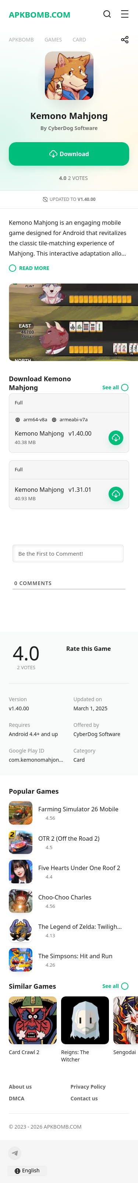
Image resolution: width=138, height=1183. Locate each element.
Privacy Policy (88, 1086)
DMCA (16, 1098)
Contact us (84, 1098)
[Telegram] (15, 1153)
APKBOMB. (40, 14)
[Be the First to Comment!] (68, 553)
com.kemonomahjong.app (37, 759)
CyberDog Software (97, 734)
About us (20, 1086)
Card (79, 759)
